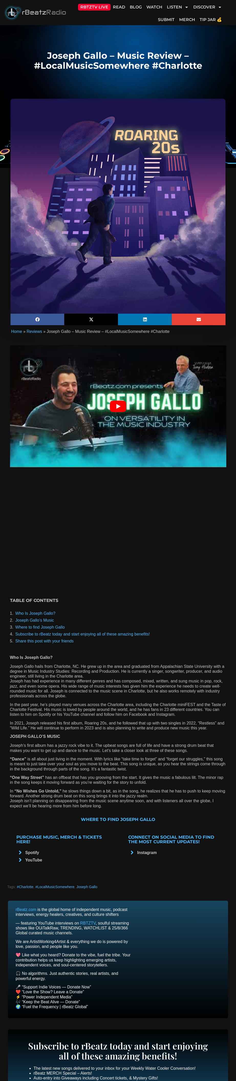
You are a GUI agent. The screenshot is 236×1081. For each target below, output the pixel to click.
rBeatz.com (26, 909)
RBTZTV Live (94, 7)
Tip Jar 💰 (211, 19)
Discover (207, 7)
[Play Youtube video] (118, 406)
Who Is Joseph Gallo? (35, 613)
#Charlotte (25, 887)
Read (119, 7)
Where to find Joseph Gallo (40, 627)
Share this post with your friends (44, 641)
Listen (178, 7)
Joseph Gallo (87, 887)
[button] (37, 319)
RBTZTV (88, 923)
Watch (154, 7)
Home (16, 331)
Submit (166, 19)
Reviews (34, 331)
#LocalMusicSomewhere (54, 887)
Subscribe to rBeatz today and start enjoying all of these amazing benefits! (82, 634)
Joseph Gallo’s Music (34, 620)
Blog (136, 7)
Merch (187, 19)
